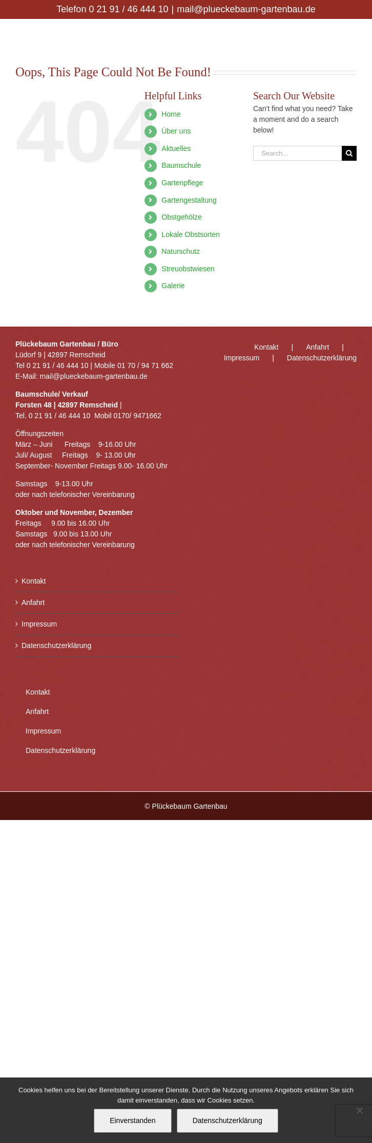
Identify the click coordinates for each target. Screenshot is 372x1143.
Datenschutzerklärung (56, 645)
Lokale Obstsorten (190, 234)
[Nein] (359, 1110)
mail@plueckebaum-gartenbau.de (246, 9)
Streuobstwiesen (188, 269)
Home (170, 114)
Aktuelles (176, 148)
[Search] (349, 153)
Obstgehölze (181, 217)
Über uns (176, 131)
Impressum (39, 624)
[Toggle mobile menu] (351, 35)
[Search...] (297, 153)
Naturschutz (180, 251)
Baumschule (181, 165)
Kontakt (34, 581)
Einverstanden (133, 1120)
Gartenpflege (182, 183)
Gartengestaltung (188, 200)
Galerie (172, 286)
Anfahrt (33, 602)
